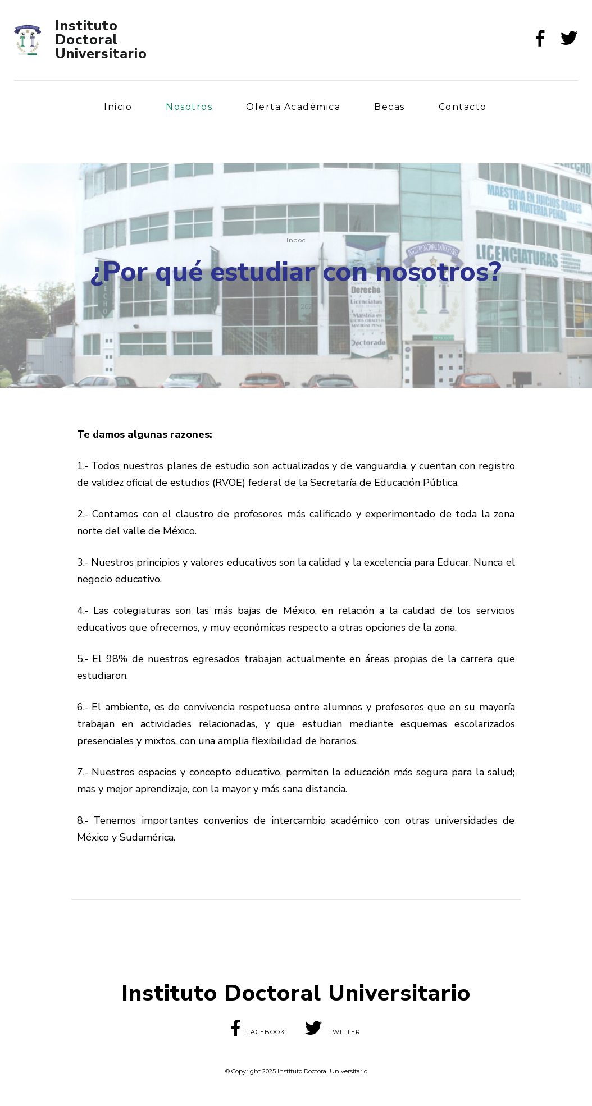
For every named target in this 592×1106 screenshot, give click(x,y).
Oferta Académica (293, 107)
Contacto (463, 107)
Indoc (296, 240)
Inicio (118, 107)
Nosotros (189, 107)
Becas (389, 107)
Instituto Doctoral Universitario (101, 40)
